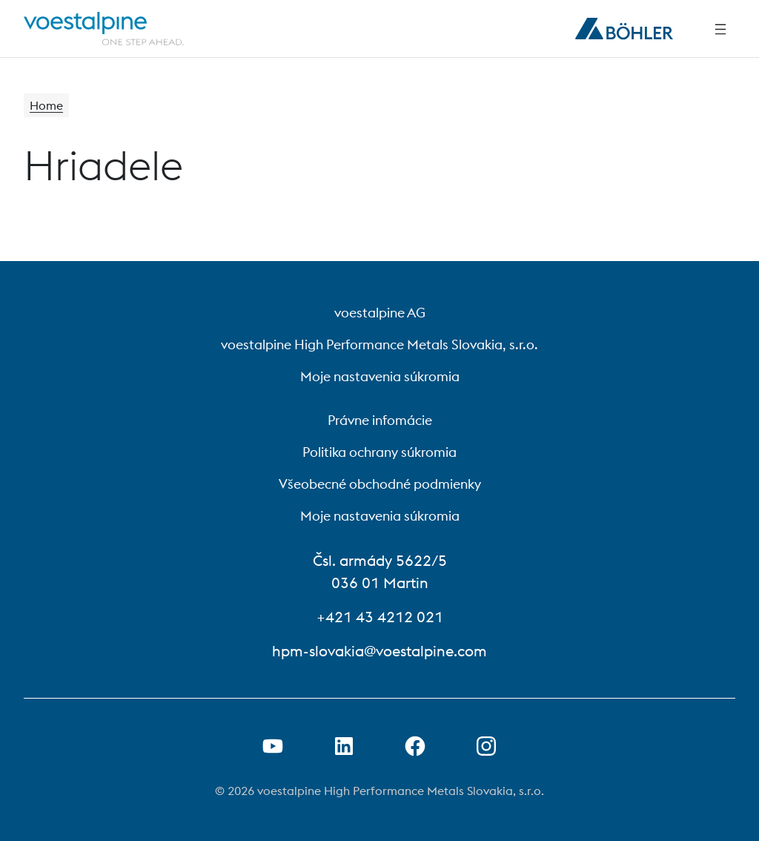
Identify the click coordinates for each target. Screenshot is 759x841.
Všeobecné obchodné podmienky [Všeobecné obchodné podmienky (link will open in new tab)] (380, 483)
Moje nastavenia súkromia (380, 376)
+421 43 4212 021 (379, 616)
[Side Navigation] (720, 29)
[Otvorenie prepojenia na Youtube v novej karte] (273, 746)
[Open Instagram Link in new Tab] (486, 746)
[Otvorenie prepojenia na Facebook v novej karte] (415, 746)
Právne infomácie (380, 420)
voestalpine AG (379, 312)
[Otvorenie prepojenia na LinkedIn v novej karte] (344, 746)
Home (46, 105)
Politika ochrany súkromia (379, 452)
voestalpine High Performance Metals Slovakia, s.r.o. (379, 344)
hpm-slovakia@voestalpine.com (379, 651)
